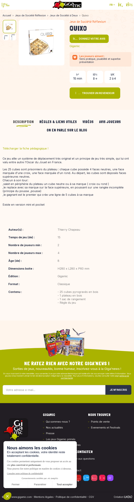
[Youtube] (78, 478)
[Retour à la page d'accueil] (67, 5)
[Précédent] (6, 37)
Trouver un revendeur (94, 93)
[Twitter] (86, 478)
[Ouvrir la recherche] (120, 5)
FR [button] (111, 4)
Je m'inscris (118, 389)
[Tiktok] (102, 478)
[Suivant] (13, 37)
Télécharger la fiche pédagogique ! (25, 148)
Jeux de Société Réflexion (88, 22)
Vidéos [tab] (88, 122)
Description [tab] (23, 122)
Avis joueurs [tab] (110, 122)
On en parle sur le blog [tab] (67, 130)
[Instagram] (94, 478)
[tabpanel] (67, 227)
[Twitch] (110, 478)
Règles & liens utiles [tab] (58, 122)
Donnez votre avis (89, 38)
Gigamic (75, 46)
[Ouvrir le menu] (5, 5)
